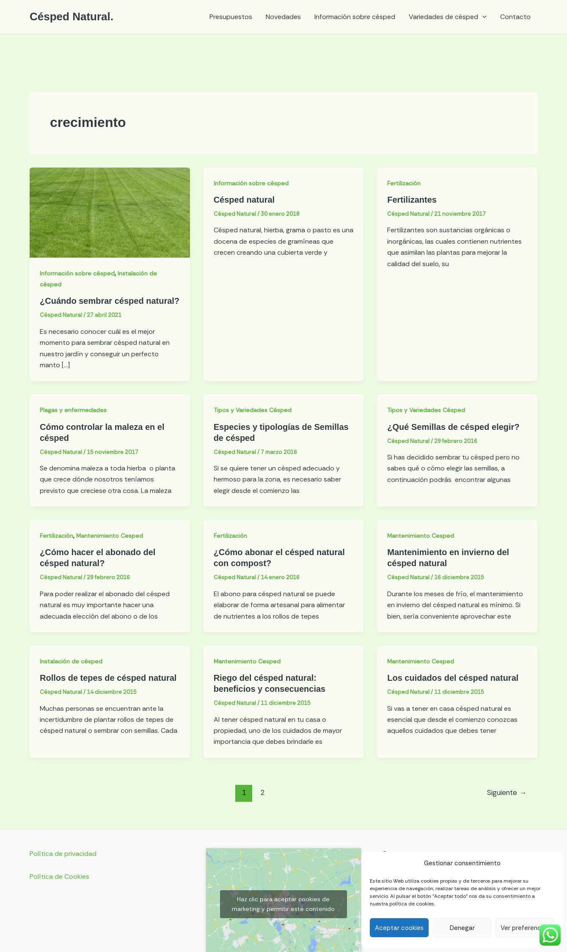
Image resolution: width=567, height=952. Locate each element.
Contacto (515, 16)
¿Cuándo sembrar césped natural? (109, 300)
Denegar (462, 928)
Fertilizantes (412, 199)
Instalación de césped (71, 661)
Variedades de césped (448, 17)
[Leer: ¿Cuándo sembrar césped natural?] (110, 211)
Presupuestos (230, 16)
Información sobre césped (354, 16)
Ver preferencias (525, 928)
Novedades (283, 16)
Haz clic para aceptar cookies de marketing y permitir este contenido (283, 904)
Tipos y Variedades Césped (253, 410)
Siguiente (506, 792)
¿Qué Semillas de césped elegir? (453, 427)
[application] (482, 17)
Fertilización (404, 183)
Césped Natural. (71, 16)
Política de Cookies (59, 876)
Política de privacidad (63, 853)
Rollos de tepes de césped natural (108, 677)
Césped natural (244, 199)
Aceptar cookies (399, 928)
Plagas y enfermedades (73, 410)
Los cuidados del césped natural (452, 677)
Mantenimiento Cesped (109, 535)
